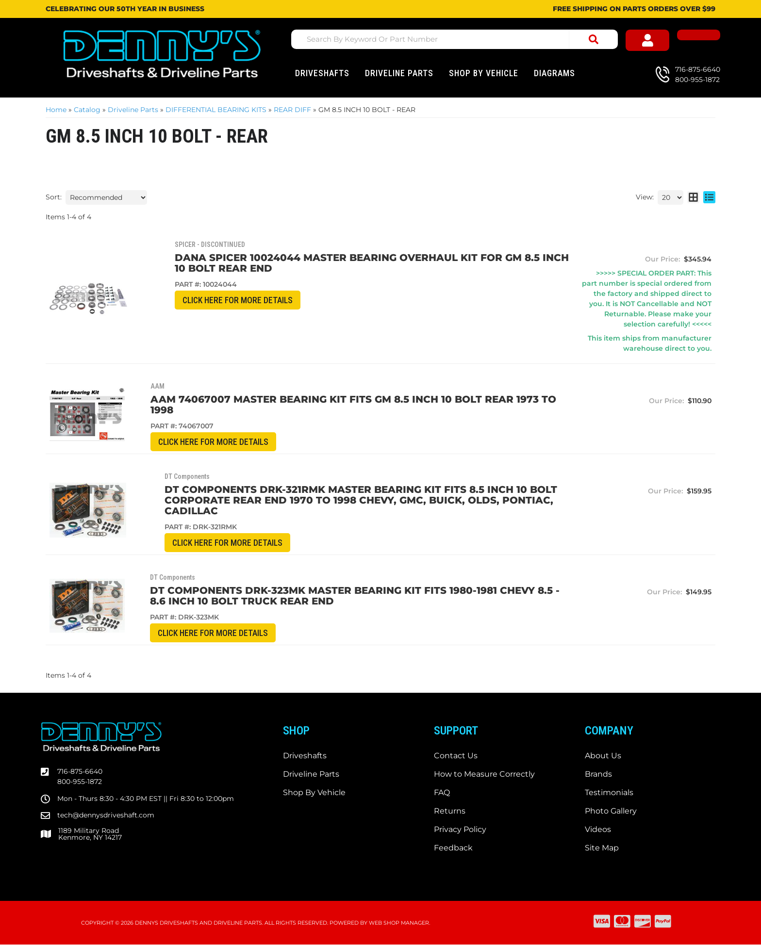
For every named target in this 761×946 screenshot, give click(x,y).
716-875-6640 (79, 772)
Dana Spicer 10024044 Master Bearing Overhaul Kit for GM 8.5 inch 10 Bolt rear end (333, 263)
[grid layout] (693, 197)
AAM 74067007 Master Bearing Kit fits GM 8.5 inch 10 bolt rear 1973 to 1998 (332, 404)
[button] (456, 39)
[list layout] (709, 197)
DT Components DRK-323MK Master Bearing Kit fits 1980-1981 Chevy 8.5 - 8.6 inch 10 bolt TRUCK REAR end (344, 597)
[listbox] (106, 197)
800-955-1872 (79, 783)
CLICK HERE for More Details (194, 300)
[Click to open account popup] (657, 41)
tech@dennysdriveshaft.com (105, 816)
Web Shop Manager (399, 924)
